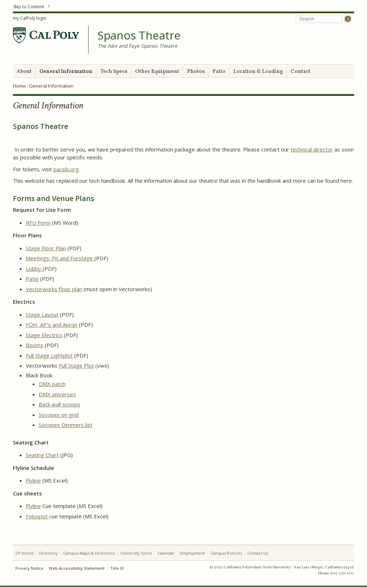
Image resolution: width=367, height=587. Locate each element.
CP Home (24, 553)
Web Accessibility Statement (77, 568)
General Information (65, 71)
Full (63, 365)
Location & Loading (258, 71)
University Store (136, 553)
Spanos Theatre (139, 35)
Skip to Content (28, 7)
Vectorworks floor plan (54, 289)
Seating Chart (42, 454)
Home (19, 86)
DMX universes (57, 394)
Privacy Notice (29, 568)
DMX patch (52, 383)
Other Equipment (157, 71)
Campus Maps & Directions (89, 553)
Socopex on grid (58, 414)
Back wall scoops (59, 404)
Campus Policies (226, 553)
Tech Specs (113, 71)
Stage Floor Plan (46, 248)
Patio (219, 71)
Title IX (117, 568)
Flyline (33, 480)
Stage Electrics (44, 335)
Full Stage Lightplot (49, 355)
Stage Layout (42, 314)
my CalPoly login (29, 18)
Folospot (37, 516)
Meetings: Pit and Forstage (60, 258)
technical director (312, 149)
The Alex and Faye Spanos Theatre (137, 45)
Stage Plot (80, 365)
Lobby (34, 268)
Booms (34, 345)
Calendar (166, 553)
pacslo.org (66, 169)
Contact (300, 71)
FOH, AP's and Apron (51, 324)
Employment (192, 553)
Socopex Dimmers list (65, 424)
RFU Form (38, 222)
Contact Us (257, 553)
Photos (196, 71)
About (24, 71)
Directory (48, 553)
